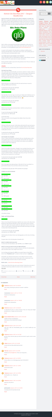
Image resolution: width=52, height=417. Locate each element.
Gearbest (40, 45)
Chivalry (6, 350)
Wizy (26, 414)
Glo (30, 270)
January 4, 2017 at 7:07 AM (16, 292)
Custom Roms (41, 46)
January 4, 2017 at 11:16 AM (14, 343)
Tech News (42, 24)
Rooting (50, 37)
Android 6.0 (48, 39)
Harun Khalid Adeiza (9, 316)
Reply (5, 289)
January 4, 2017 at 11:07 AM (15, 334)
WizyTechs (19, 270)
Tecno (40, 27)
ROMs (51, 43)
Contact (33, 413)
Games (50, 32)
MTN (40, 26)
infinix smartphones (43, 32)
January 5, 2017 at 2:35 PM (15, 373)
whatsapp (41, 30)
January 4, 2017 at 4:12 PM (14, 350)
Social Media (45, 37)
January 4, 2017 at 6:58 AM (15, 285)
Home (18, 276)
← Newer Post (3, 276)
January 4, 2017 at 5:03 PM (15, 358)
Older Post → (33, 276)
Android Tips (47, 43)
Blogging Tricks (42, 43)
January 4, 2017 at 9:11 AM (15, 325)
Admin (5, 343)
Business (46, 36)
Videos (40, 33)
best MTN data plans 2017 (25, 47)
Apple (40, 39)
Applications (42, 29)
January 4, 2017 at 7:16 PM (15, 365)
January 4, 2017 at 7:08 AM (16, 300)
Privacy (29, 414)
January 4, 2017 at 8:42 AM (20, 316)
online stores (41, 36)
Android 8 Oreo (45, 46)
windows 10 (49, 42)
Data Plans (26, 270)
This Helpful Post (13, 352)
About (37, 413)
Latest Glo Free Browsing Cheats (15, 262)
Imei (51, 39)
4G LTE (49, 36)
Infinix (43, 34)
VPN (42, 39)
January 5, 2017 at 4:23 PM (15, 380)
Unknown (6, 285)
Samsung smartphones (47, 45)
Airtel (50, 27)
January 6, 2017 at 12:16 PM (16, 387)
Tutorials (47, 34)
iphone (48, 33)
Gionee (44, 33)
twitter (44, 39)
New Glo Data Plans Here (26, 67)
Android (45, 27)
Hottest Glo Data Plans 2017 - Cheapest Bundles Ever (18, 15)
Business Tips (47, 30)
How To (44, 26)
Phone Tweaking (42, 40)
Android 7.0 (49, 40)
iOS (46, 33)
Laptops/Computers (42, 42)
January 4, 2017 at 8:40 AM (15, 307)
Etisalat (50, 29)
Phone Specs (48, 23)
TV (48, 37)
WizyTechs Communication (26, 413)
